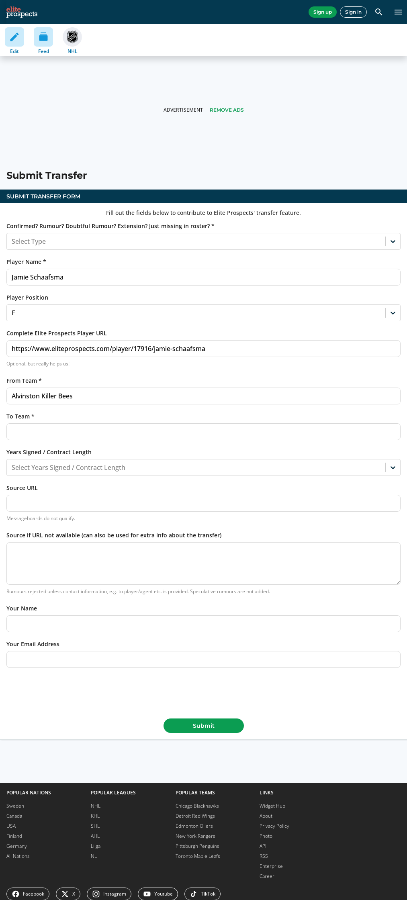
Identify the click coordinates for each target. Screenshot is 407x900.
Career (267, 876)
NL (94, 856)
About (266, 815)
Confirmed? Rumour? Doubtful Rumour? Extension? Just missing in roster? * (110, 226)
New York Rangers (195, 836)
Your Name (21, 608)
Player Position (27, 297)
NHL (95, 805)
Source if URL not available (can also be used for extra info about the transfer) (113, 535)
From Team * (24, 380)
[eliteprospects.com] (21, 12)
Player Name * (26, 261)
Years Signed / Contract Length (49, 452)
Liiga (95, 846)
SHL (95, 825)
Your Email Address (32, 644)
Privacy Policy (274, 825)
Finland (14, 836)
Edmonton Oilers (194, 825)
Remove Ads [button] (227, 110)
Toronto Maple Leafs (198, 856)
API (263, 846)
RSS (264, 856)
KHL (95, 815)
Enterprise (271, 866)
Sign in (353, 12)
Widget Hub (272, 805)
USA (11, 825)
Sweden (15, 805)
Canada (14, 815)
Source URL (22, 488)
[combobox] (12, 241)
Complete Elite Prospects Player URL (56, 333)
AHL (95, 836)
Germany (16, 846)
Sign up (322, 12)
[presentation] (204, 691)
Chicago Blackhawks (197, 805)
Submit (204, 725)
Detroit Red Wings (195, 815)
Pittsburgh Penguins (197, 846)
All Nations (18, 856)
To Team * (20, 416)
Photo (266, 836)
